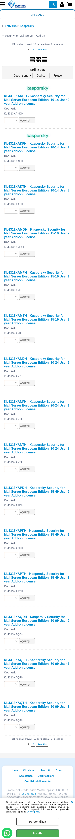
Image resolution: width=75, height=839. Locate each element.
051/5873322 (29, 793)
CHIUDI (71, 802)
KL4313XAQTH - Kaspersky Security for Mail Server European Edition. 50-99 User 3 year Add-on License (36, 706)
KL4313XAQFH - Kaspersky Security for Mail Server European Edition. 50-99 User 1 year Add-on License (36, 663)
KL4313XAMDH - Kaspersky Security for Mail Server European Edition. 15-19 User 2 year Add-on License (36, 233)
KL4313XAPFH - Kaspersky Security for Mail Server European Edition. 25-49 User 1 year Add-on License (36, 534)
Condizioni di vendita (37, 781)
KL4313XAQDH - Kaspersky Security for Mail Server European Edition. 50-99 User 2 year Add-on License (36, 620)
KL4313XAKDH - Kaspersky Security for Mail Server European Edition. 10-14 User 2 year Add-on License (36, 99)
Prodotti (46, 770)
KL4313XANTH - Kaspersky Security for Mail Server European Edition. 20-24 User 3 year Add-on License (36, 448)
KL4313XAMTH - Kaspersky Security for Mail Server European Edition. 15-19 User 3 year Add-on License (36, 319)
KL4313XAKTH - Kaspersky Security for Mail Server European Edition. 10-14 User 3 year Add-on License (36, 190)
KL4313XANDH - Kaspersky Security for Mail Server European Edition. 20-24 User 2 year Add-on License (36, 362)
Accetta (37, 833)
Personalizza (37, 821)
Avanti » (42, 49)
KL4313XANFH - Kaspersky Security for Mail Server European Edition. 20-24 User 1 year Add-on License (36, 405)
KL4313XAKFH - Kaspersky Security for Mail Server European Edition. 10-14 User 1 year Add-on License (36, 147)
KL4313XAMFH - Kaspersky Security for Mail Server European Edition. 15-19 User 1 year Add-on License (36, 276)
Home (14, 770)
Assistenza (26, 775)
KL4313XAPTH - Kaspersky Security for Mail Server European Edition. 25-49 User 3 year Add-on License (36, 577)
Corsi (59, 770)
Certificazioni (46, 775)
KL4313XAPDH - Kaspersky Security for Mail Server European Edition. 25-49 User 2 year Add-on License (36, 491)
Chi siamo (37, 14)
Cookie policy (33, 811)
